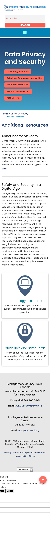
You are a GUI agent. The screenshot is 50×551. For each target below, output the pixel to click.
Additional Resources (17, 85)
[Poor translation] (9, 491)
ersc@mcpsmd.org (28, 430)
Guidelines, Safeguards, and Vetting (24, 78)
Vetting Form (13, 98)
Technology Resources (18, 72)
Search (25, 25)
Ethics (32, 456)
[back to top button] (43, 480)
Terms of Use (19, 453)
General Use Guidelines (18, 92)
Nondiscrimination (36, 453)
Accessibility (21, 456)
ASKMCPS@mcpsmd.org (28, 406)
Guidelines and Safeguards (25, 348)
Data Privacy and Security (15, 114)
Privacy (7, 453)
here (4, 168)
